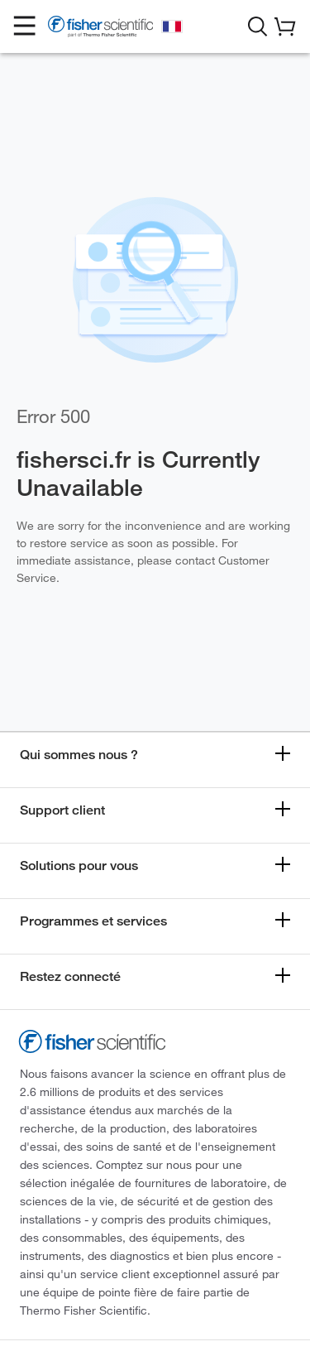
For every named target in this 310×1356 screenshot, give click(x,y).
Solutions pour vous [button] (79, 865)
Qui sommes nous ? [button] (79, 754)
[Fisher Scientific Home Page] (100, 29)
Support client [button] (62, 810)
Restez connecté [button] (70, 976)
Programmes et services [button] (93, 921)
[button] (24, 26)
